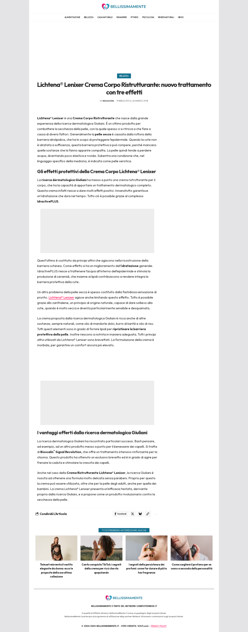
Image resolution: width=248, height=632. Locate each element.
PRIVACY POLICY (159, 626)
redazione (108, 101)
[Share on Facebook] (120, 514)
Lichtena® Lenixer (61, 297)
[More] (155, 514)
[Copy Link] (147, 514)
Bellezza (123, 76)
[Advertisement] (124, 46)
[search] (210, 7)
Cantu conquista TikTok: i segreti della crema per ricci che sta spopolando (101, 568)
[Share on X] (132, 514)
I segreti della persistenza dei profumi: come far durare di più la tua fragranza (146, 568)
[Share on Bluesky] (140, 514)
